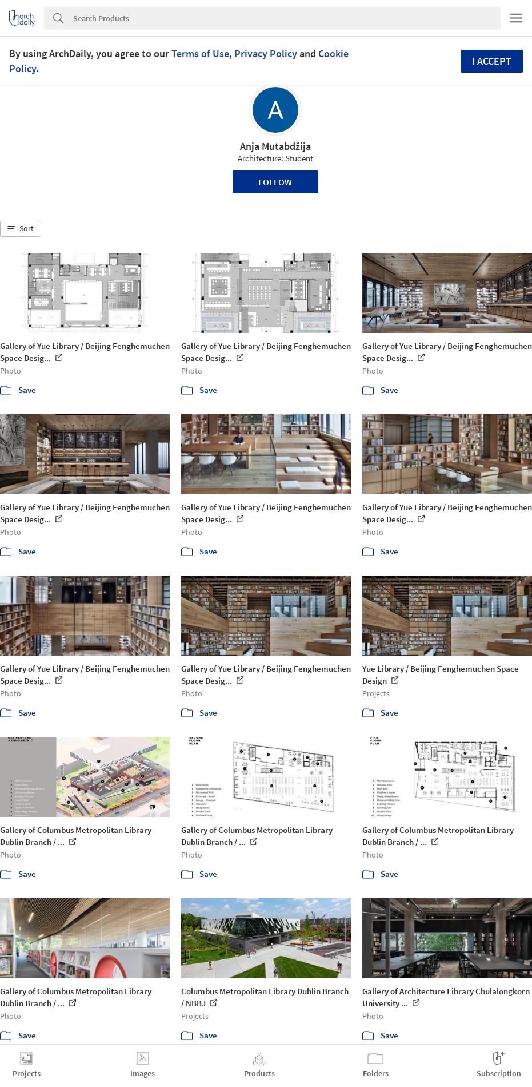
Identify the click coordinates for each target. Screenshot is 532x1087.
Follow (275, 182)
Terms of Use (200, 53)
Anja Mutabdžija (275, 146)
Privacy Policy (265, 53)
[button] (20, 229)
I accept (491, 61)
